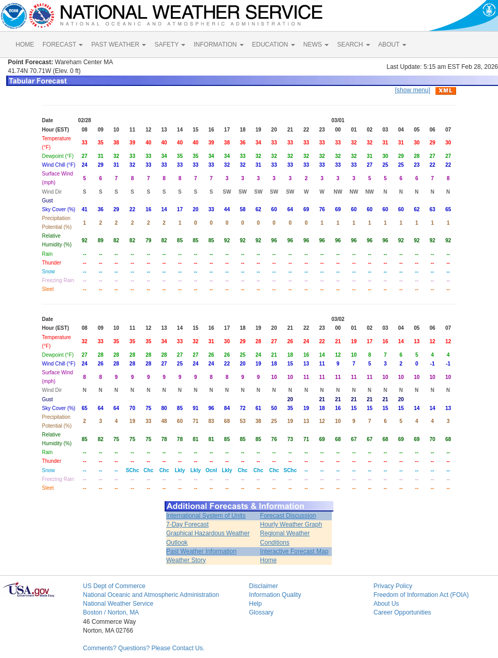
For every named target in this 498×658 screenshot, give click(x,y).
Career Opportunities (402, 612)
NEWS (316, 44)
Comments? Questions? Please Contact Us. (143, 648)
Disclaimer (263, 586)
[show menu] (412, 90)
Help (255, 603)
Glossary (261, 612)
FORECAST (62, 44)
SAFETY (169, 44)
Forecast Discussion (288, 515)
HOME (25, 44)
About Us (386, 603)
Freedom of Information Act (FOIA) (420, 594)
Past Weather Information (201, 551)
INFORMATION (218, 44)
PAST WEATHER (118, 44)
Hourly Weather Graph (291, 524)
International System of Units (205, 515)
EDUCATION (273, 44)
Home (268, 560)
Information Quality (275, 594)
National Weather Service (118, 603)
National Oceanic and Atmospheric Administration (151, 594)
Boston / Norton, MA (111, 612)
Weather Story (186, 560)
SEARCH (353, 44)
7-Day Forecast (187, 524)
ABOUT (392, 44)
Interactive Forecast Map (294, 551)
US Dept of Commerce (114, 586)
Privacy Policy (392, 586)
